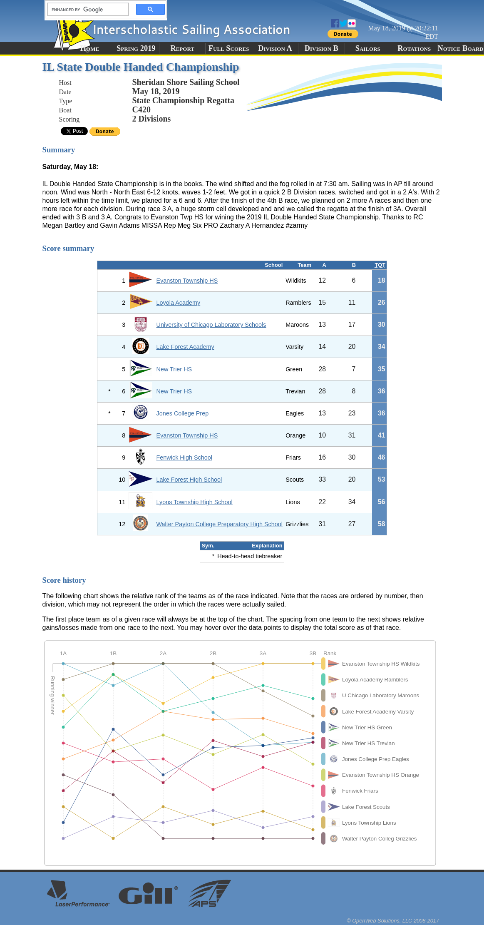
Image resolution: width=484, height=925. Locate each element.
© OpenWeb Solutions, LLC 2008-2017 (393, 921)
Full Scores (228, 48)
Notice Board (460, 48)
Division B (321, 48)
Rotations (414, 48)
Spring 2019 (136, 48)
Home (89, 48)
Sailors (367, 48)
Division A (275, 48)
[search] (86, 9)
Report (182, 48)
